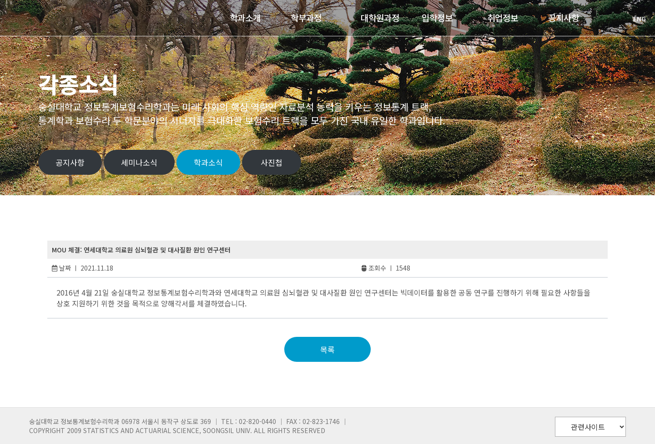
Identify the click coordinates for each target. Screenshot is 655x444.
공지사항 (70, 162)
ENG (635, 18)
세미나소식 (139, 162)
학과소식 (208, 162)
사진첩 (271, 162)
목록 (327, 349)
